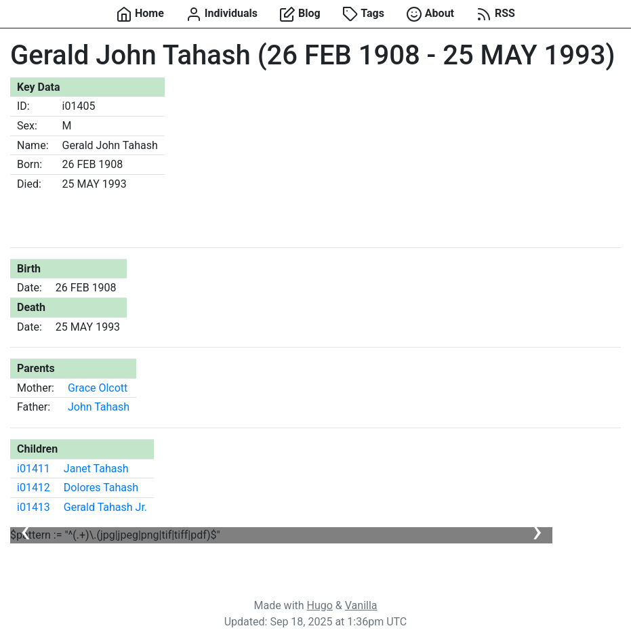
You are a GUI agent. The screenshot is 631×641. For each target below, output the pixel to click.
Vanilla (361, 605)
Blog (300, 14)
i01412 (33, 487)
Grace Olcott (97, 387)
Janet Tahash (96, 468)
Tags (363, 14)
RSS (495, 14)
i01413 (33, 507)
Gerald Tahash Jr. (105, 507)
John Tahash (98, 406)
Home (140, 14)
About (430, 14)
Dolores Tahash (101, 487)
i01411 (33, 468)
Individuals (222, 14)
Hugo (320, 605)
